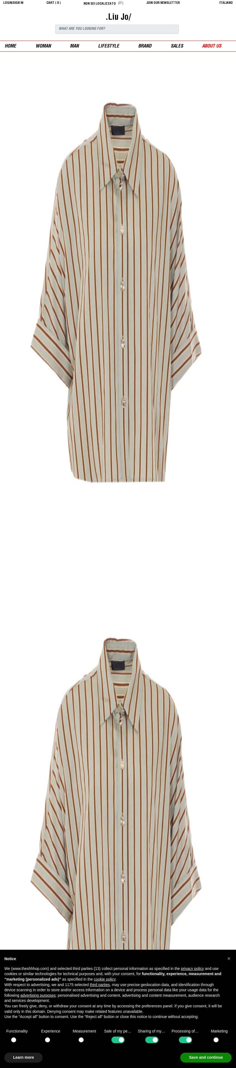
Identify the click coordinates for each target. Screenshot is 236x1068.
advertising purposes (37, 995)
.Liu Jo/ (118, 18)
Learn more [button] (23, 1057)
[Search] (117, 29)
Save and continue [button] (206, 1057)
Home (10, 46)
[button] (229, 958)
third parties (100, 985)
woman (43, 46)
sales (177, 46)
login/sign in (13, 3)
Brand (144, 46)
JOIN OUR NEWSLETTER (163, 3)
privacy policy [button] (192, 968)
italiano (226, 3)
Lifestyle (108, 46)
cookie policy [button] (105, 979)
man (74, 46)
